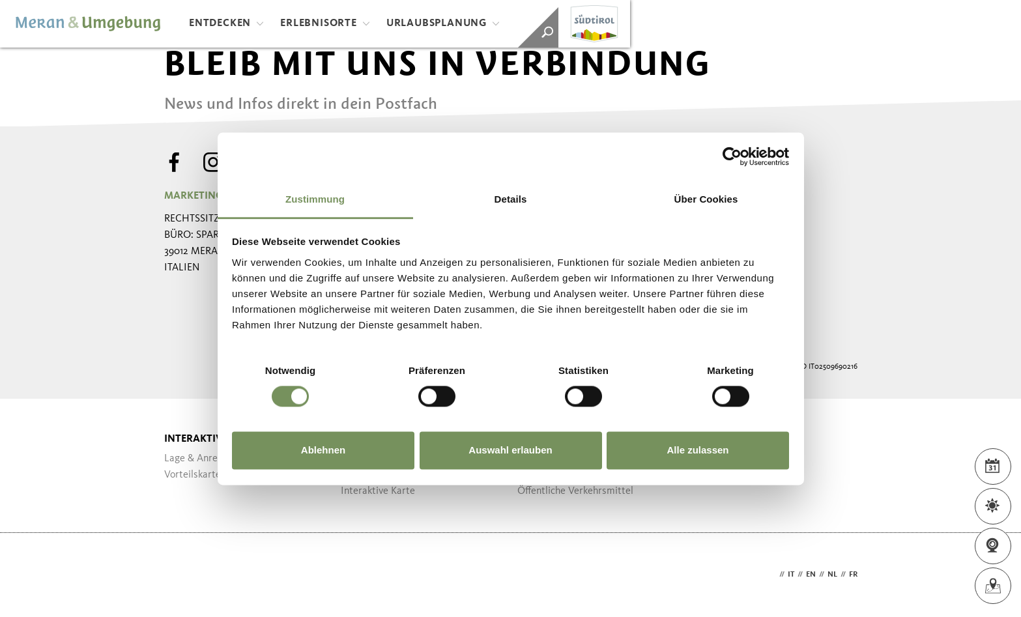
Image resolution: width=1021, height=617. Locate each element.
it (791, 575)
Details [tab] (511, 199)
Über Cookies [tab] (706, 199)
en (811, 575)
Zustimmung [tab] (315, 199)
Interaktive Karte (378, 491)
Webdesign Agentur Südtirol (180, 575)
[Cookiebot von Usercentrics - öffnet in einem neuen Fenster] (732, 156)
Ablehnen (323, 450)
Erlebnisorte (325, 23)
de (771, 575)
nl (832, 575)
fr (853, 575)
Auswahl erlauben (510, 450)
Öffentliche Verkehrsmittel (575, 491)
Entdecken (226, 23)
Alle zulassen (697, 450)
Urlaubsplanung (443, 23)
